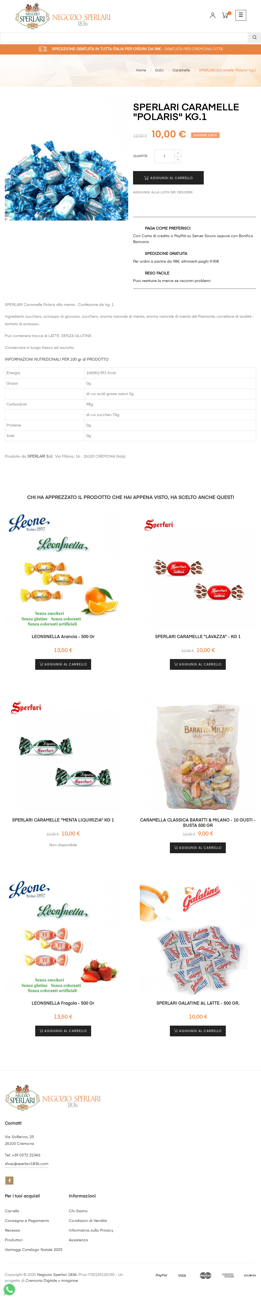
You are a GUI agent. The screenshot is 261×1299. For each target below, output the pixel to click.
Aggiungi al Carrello (168, 178)
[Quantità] (165, 156)
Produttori (14, 1240)
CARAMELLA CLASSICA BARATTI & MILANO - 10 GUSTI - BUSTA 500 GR (198, 823)
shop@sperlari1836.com (26, 1164)
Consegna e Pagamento (27, 1221)
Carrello (12, 1211)
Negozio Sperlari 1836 (57, 1275)
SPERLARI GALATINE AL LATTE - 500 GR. (197, 1003)
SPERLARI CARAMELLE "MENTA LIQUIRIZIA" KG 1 (63, 820)
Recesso (12, 1230)
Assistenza (78, 1240)
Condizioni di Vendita (88, 1221)
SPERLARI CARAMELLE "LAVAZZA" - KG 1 (198, 637)
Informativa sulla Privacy (91, 1230)
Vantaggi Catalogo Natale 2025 (33, 1250)
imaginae (69, 1281)
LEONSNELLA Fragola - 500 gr (63, 1003)
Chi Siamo (78, 1211)
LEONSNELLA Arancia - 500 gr (63, 637)
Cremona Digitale (41, 1281)
